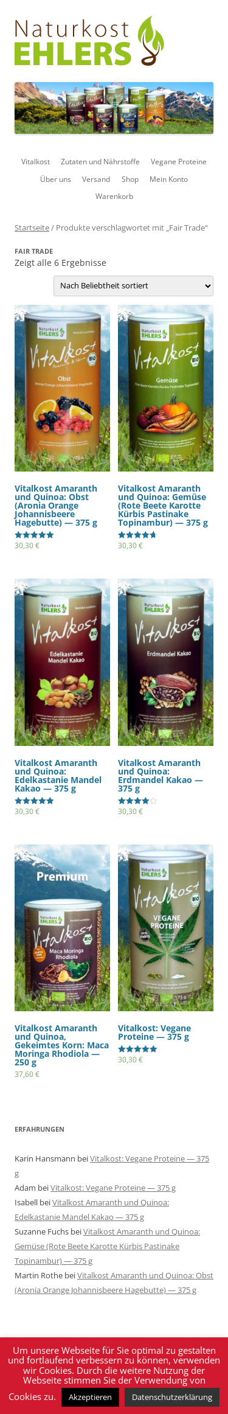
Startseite (32, 227)
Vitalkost (35, 161)
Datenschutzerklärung (172, 1396)
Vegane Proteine (179, 161)
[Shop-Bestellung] (133, 286)
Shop (130, 179)
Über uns (55, 179)
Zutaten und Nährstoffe (100, 161)
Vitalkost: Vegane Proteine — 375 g (113, 1187)
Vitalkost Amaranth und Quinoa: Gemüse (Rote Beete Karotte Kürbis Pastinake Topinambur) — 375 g (107, 1246)
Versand (96, 179)
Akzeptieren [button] (90, 1396)
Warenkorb (114, 196)
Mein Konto (169, 179)
